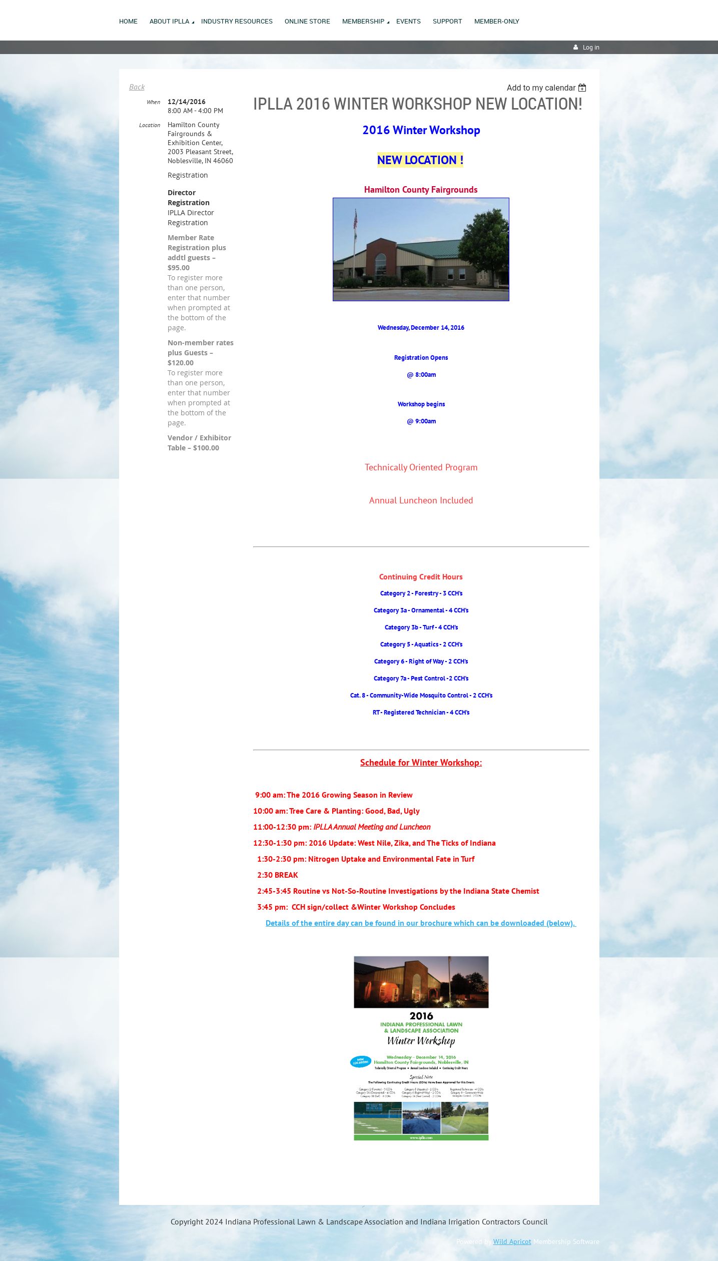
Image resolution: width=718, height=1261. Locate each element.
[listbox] (548, 88)
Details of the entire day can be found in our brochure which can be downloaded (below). (421, 923)
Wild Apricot (512, 1241)
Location (149, 125)
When (153, 102)
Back (137, 87)
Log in (591, 47)
